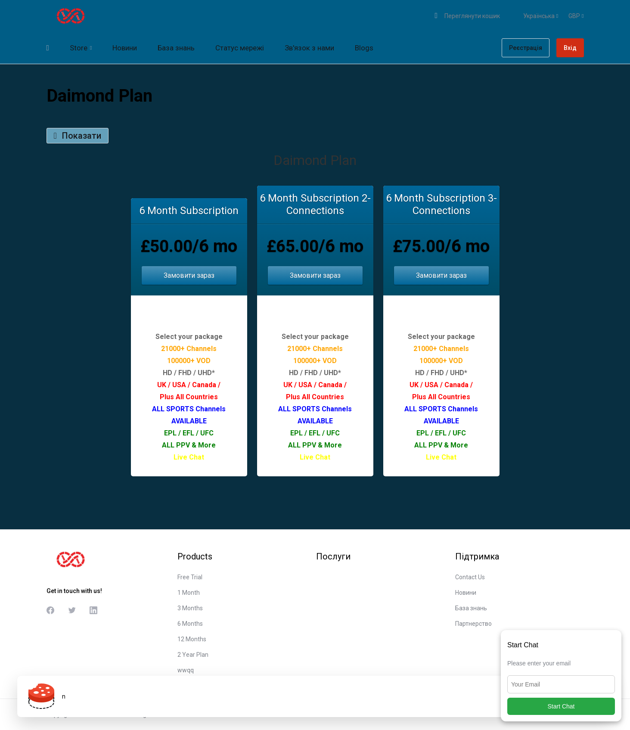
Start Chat (560, 706)
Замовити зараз (189, 275)
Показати (77, 135)
